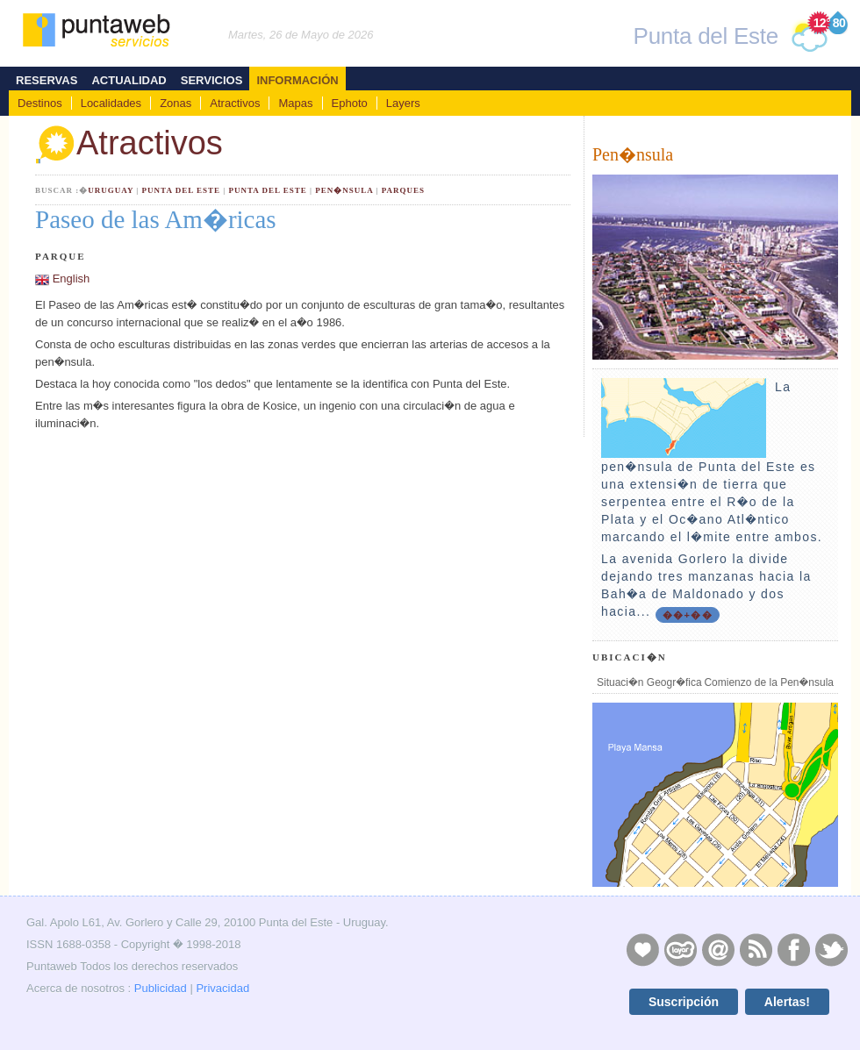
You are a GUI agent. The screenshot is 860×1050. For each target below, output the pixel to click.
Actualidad (128, 80)
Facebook (793, 949)
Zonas (175, 103)
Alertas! (787, 1002)
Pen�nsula (344, 190)
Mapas (295, 103)
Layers (403, 103)
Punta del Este (181, 190)
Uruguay (110, 190)
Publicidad (160, 988)
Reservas (46, 80)
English (71, 278)
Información (297, 80)
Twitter (831, 949)
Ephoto (350, 103)
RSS (755, 949)
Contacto (717, 949)
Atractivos (235, 103)
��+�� (688, 615)
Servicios (212, 80)
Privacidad (222, 988)
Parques (403, 190)
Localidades (111, 103)
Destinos (40, 103)
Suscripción (684, 1002)
